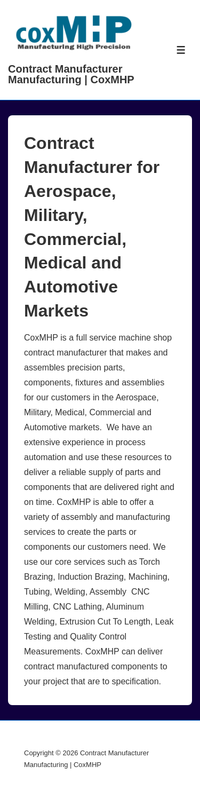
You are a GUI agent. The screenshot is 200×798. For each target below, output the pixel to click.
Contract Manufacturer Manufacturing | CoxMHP (71, 74)
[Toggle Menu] (181, 50)
